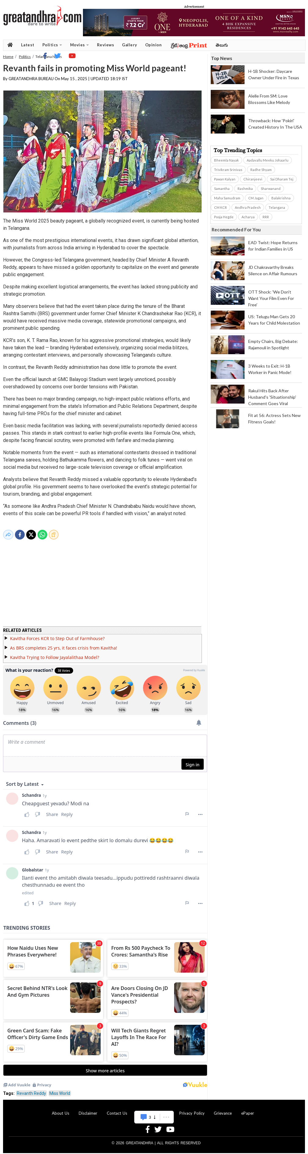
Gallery (129, 44)
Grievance (223, 1109)
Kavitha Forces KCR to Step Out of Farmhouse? (57, 635)
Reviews (105, 44)
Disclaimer (88, 1109)
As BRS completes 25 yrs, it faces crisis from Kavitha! (63, 644)
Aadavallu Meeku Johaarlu (267, 160)
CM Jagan (255, 198)
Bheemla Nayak (226, 160)
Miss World (59, 1089)
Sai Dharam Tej (281, 179)
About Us (60, 1109)
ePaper (247, 1109)
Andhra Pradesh (248, 207)
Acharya (248, 217)
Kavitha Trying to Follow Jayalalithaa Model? (54, 654)
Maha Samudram (227, 198)
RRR (266, 217)
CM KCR (220, 207)
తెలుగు (222, 45)
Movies (79, 45)
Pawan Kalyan (224, 179)
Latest (27, 44)
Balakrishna (281, 198)
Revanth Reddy (31, 1089)
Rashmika (245, 189)
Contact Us (117, 1109)
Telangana (277, 207)
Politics (52, 45)
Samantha (222, 189)
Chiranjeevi (252, 179)
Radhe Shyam (261, 170)
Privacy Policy (192, 1109)
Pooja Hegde (224, 217)
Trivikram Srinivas (228, 170)
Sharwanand (271, 189)
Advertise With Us (153, 1109)
